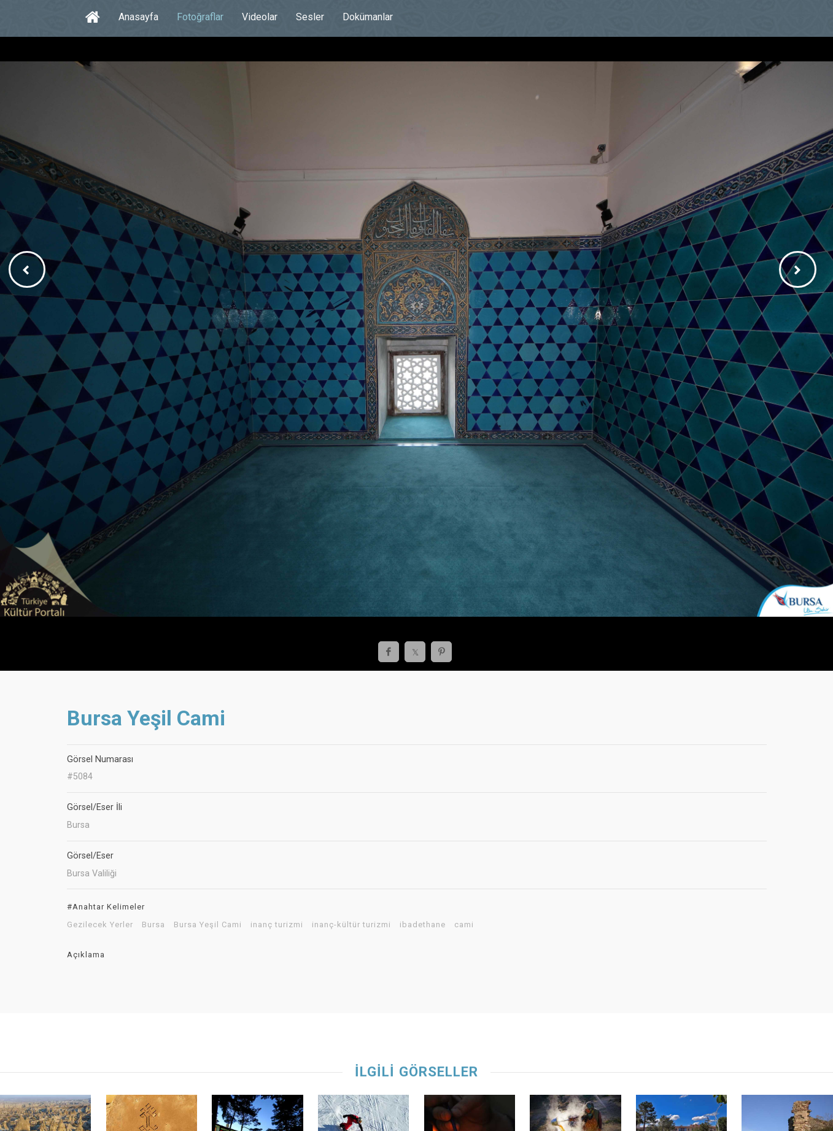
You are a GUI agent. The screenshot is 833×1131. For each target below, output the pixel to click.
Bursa (153, 925)
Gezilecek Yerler (100, 925)
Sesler (310, 17)
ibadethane (423, 925)
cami (464, 925)
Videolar (259, 17)
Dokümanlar (368, 17)
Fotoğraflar (200, 17)
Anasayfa (138, 17)
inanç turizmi (276, 925)
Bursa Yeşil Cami (208, 925)
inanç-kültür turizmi (351, 925)
